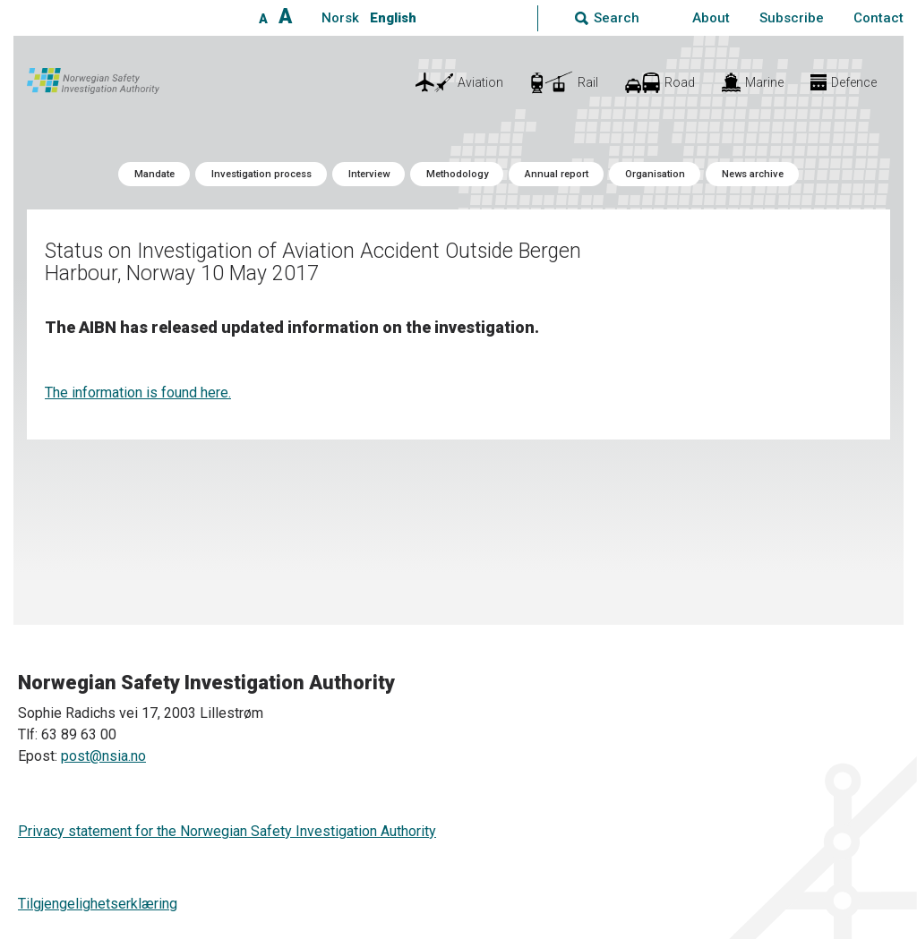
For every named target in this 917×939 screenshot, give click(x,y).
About (711, 18)
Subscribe (791, 18)
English (393, 18)
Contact (878, 18)
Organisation (655, 174)
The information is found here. (138, 392)
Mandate (154, 174)
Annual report (556, 174)
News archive (753, 174)
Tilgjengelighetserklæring (97, 903)
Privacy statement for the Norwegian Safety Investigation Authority (227, 831)
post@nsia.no (103, 755)
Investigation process (261, 174)
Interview (369, 174)
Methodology (457, 174)
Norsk (340, 18)
